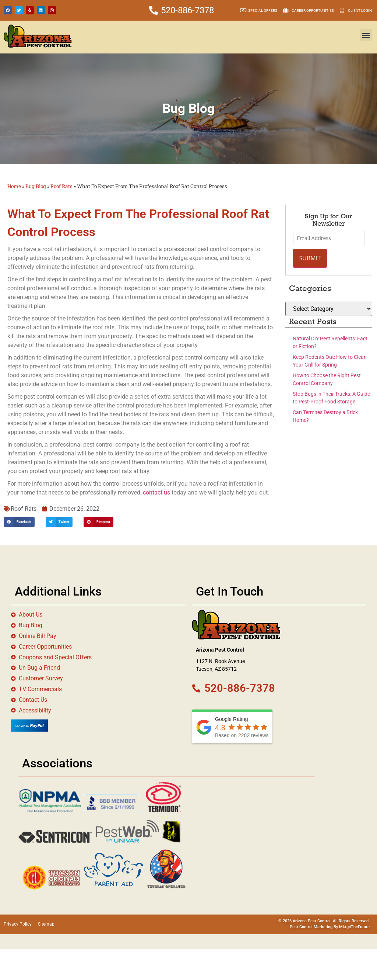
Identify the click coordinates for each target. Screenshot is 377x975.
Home (14, 186)
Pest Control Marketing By (314, 927)
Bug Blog (35, 186)
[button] (366, 35)
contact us (156, 492)
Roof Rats (61, 186)
